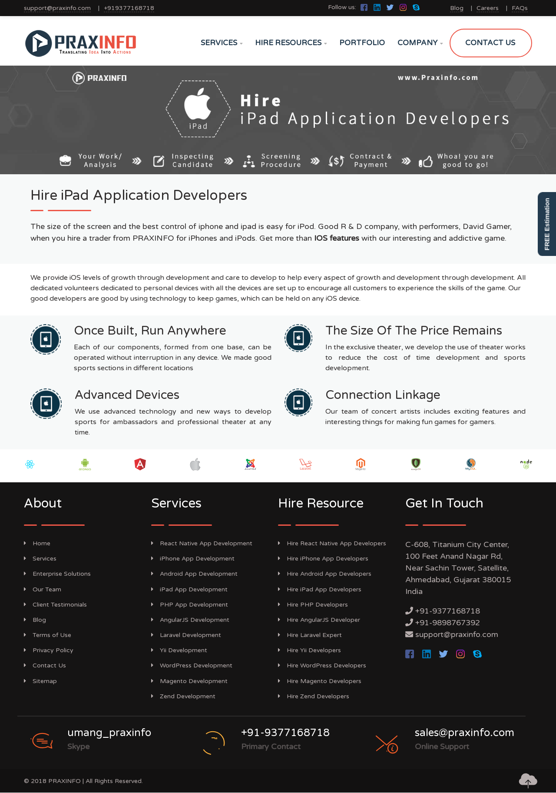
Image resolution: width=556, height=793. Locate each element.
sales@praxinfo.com (464, 733)
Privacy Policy (48, 650)
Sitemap (40, 681)
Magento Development (189, 681)
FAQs (520, 8)
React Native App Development (201, 543)
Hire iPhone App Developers (323, 558)
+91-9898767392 (447, 622)
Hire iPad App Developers (319, 589)
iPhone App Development (193, 558)
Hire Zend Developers (313, 696)
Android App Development (194, 573)
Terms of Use (47, 635)
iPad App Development (189, 589)
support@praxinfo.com (57, 8)
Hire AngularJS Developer (319, 620)
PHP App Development (189, 604)
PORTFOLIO (362, 42)
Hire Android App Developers (324, 573)
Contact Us (45, 665)
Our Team (42, 589)
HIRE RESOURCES (291, 42)
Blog (456, 8)
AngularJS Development (190, 620)
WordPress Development (191, 665)
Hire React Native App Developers (332, 543)
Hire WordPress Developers (322, 665)
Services (40, 558)
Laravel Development (186, 635)
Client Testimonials (55, 604)
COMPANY (420, 42)
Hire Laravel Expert (310, 635)
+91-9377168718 (447, 611)
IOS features (336, 238)
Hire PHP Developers (313, 604)
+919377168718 (129, 8)
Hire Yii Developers (309, 650)
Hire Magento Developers (319, 681)
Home (37, 543)
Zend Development (183, 696)
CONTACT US (490, 42)
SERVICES (221, 42)
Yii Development (179, 650)
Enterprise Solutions (57, 573)
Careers (488, 8)
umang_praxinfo (109, 733)
